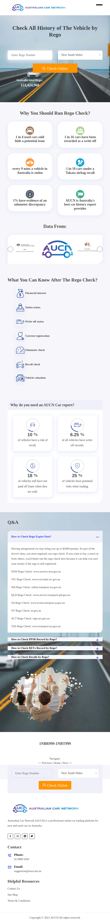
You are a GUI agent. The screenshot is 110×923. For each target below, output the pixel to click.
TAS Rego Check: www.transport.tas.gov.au (36, 626)
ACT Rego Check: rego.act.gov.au (30, 618)
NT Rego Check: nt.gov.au (26, 610)
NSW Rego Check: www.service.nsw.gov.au (36, 571)
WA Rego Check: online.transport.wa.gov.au (36, 587)
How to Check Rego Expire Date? (55, 537)
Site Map (13, 894)
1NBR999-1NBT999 (55, 743)
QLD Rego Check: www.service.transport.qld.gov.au (40, 594)
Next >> (67, 762)
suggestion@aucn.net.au (27, 871)
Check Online (55, 68)
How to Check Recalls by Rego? (55, 657)
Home (57, 762)
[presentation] (10, 249)
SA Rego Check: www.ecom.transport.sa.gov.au (38, 602)
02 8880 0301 (22, 859)
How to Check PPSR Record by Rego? (55, 640)
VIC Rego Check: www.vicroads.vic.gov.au (35, 579)
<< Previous (45, 762)
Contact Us (14, 888)
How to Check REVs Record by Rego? (55, 648)
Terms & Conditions (19, 900)
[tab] (55, 743)
